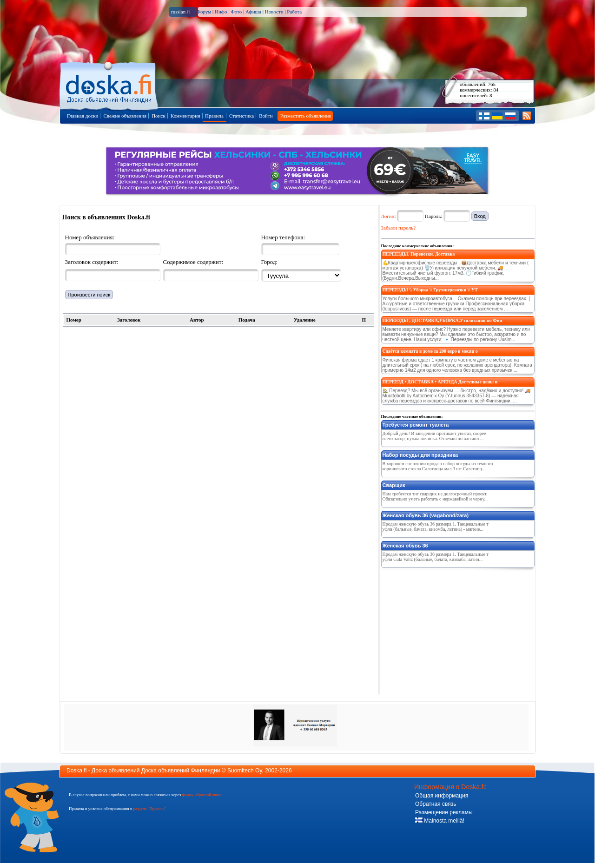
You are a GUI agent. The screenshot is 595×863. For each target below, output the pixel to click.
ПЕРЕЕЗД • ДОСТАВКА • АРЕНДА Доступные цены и (440, 381)
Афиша (253, 11)
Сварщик (394, 485)
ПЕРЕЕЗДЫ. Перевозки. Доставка (419, 254)
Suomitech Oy (244, 770)
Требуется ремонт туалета (416, 425)
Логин (388, 216)
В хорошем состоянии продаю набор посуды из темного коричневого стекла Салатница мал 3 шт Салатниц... (438, 466)
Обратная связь (435, 804)
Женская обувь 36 (405, 545)
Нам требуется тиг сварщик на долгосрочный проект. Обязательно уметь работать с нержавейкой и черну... (435, 496)
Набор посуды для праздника (420, 455)
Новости (274, 11)
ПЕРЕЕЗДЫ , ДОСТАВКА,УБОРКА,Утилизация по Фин (442, 320)
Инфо (221, 11)
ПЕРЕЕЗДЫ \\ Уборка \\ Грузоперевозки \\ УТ (430, 289)
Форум (203, 11)
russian (180, 11)
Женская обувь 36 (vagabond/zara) (426, 515)
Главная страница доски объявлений (109, 84)
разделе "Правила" (149, 808)
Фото (236, 11)
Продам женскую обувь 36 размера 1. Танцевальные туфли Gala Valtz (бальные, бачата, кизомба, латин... (436, 557)
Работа (294, 11)
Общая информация (441, 795)
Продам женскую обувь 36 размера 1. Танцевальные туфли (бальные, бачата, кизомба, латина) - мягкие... (436, 526)
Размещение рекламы (444, 812)
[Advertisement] (451, 629)
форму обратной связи (201, 794)
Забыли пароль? (398, 228)
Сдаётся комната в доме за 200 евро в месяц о (430, 351)
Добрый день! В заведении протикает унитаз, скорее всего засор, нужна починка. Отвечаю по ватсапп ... (434, 436)
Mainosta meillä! (439, 820)
